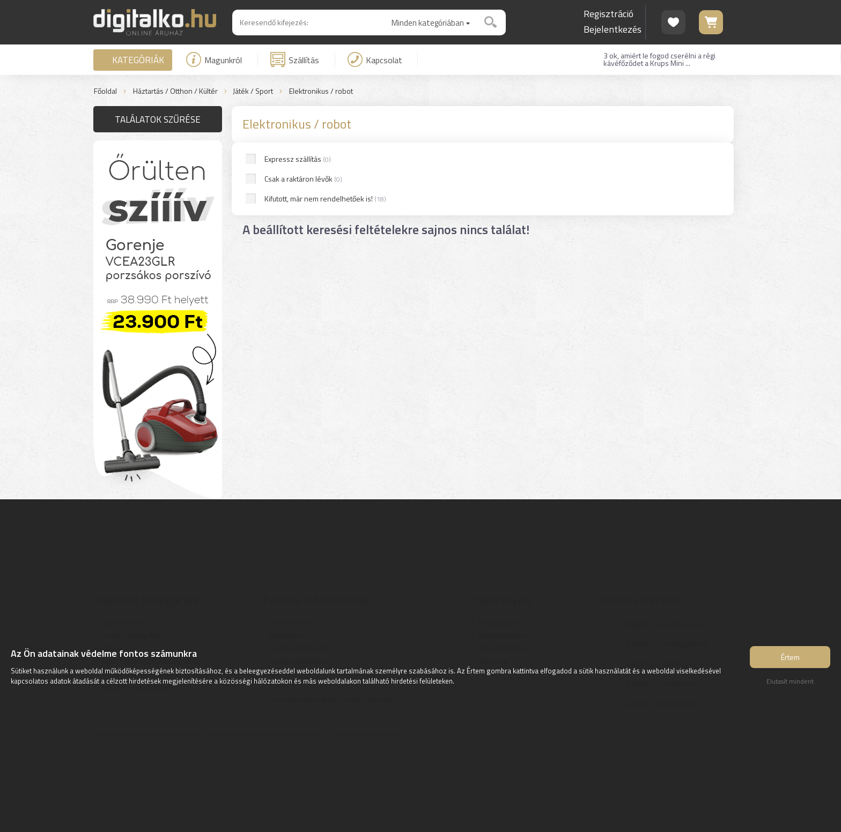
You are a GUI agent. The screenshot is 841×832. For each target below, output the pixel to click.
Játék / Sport (253, 91)
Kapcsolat (375, 59)
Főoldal (105, 91)
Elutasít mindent (790, 681)
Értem (790, 657)
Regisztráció (608, 13)
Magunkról (214, 59)
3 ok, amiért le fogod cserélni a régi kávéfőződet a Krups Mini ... (659, 59)
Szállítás (294, 59)
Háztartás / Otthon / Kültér (175, 91)
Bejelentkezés (612, 29)
